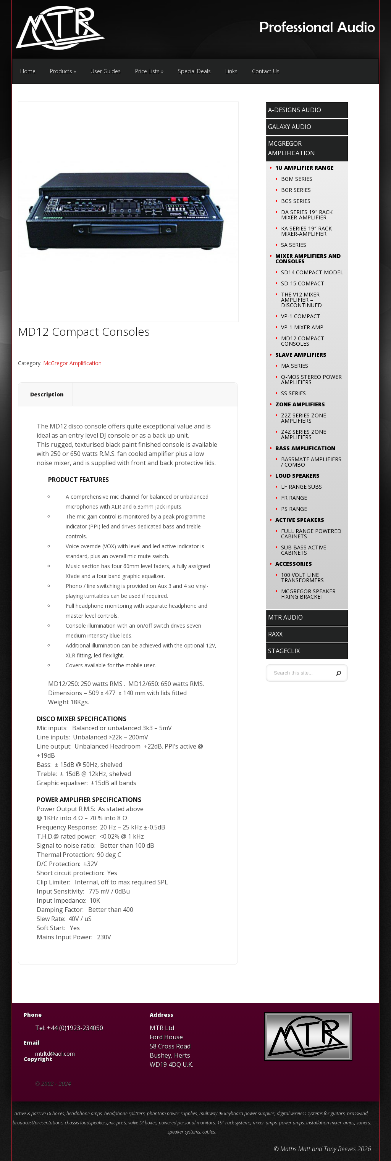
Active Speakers (299, 519)
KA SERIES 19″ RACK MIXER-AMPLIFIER (306, 231)
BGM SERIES (296, 178)
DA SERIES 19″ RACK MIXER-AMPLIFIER (307, 214)
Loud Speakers (297, 475)
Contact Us (266, 71)
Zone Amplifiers (300, 404)
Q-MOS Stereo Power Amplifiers (311, 379)
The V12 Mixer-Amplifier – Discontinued (301, 300)
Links (231, 71)
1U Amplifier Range (304, 167)
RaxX (275, 634)
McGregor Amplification (72, 363)
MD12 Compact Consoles (302, 341)
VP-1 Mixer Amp (302, 327)
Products (63, 71)
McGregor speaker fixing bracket (308, 594)
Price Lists (149, 71)
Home (28, 71)
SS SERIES (293, 393)
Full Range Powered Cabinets (311, 533)
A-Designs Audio (294, 110)
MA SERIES (294, 365)
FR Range (294, 497)
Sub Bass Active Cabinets (303, 550)
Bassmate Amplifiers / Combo (311, 462)
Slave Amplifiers (300, 354)
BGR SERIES (296, 189)
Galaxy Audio (289, 126)
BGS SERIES (295, 201)
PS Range (294, 508)
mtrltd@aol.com (55, 1053)
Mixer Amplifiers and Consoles (308, 258)
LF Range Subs (301, 486)
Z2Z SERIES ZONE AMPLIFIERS (303, 418)
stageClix (284, 651)
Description (47, 394)
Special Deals (194, 71)
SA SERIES (293, 244)
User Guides (105, 71)
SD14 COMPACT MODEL (312, 272)
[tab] (47, 394)
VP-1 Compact (300, 316)
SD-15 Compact (302, 283)
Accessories (293, 563)
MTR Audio (285, 617)
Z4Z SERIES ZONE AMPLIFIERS (303, 434)
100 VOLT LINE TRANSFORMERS (302, 577)
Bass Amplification (305, 448)
